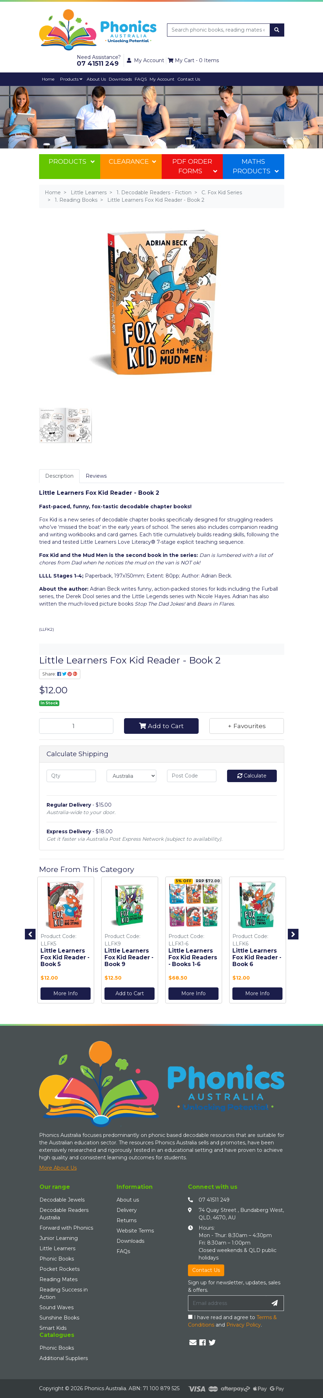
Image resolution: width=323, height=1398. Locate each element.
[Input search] (218, 30)
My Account (162, 79)
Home (48, 79)
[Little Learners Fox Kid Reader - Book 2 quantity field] (76, 726)
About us (128, 1200)
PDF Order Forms (194, 166)
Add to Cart (161, 726)
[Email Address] (227, 1303)
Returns (126, 1220)
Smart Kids (52, 1328)
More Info (65, 993)
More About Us (58, 1168)
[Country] (131, 776)
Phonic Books (56, 1259)
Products (71, 79)
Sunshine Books (59, 1318)
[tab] (59, 476)
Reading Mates (58, 1279)
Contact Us (188, 79)
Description (59, 476)
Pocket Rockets (59, 1269)
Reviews (96, 476)
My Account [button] (145, 60)
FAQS (141, 79)
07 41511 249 (214, 1200)
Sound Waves (56, 1307)
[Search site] (277, 30)
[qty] (71, 776)
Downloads (120, 79)
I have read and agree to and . (232, 1321)
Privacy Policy (243, 1325)
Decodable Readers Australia (63, 1214)
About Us (96, 79)
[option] (66, 942)
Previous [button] (30, 934)
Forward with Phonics (66, 1228)
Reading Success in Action (63, 1293)
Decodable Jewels (62, 1200)
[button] (246, 726)
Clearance (132, 162)
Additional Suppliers (63, 1358)
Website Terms (135, 1231)
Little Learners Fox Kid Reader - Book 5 (65, 957)
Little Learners (57, 1248)
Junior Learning (58, 1238)
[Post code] (192, 776)
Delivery (127, 1210)
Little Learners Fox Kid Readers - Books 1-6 (192, 957)
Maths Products (256, 166)
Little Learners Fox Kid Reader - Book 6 (256, 957)
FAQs (123, 1251)
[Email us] (193, 1342)
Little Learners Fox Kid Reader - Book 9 (129, 957)
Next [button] (293, 934)
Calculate (252, 776)
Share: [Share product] (59, 674)
